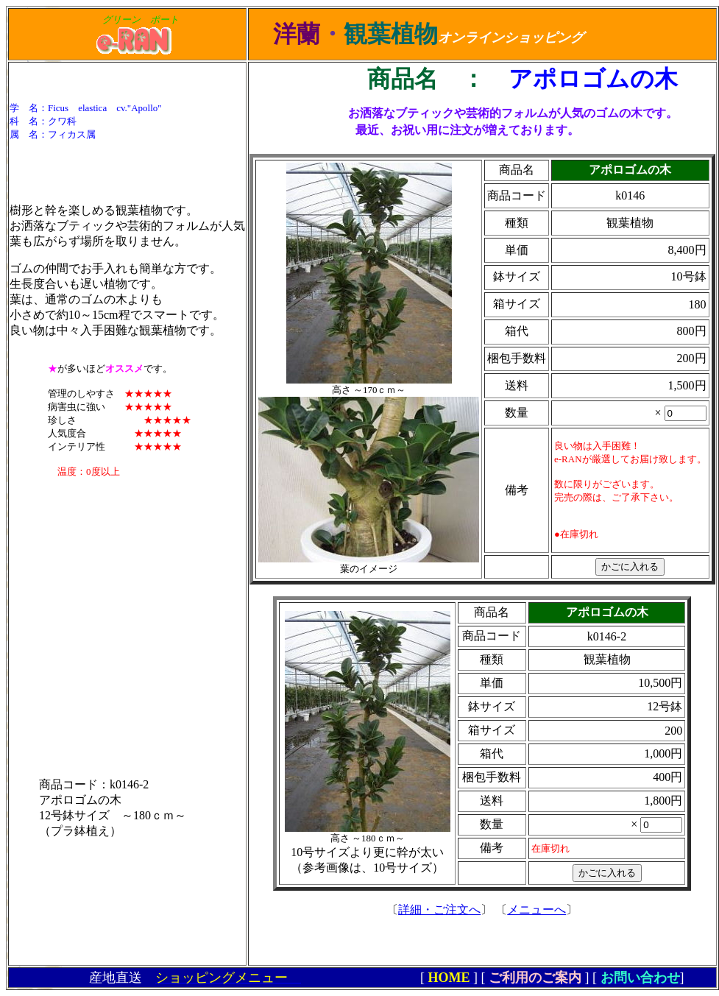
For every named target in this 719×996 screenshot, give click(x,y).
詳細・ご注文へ (439, 909)
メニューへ (536, 909)
